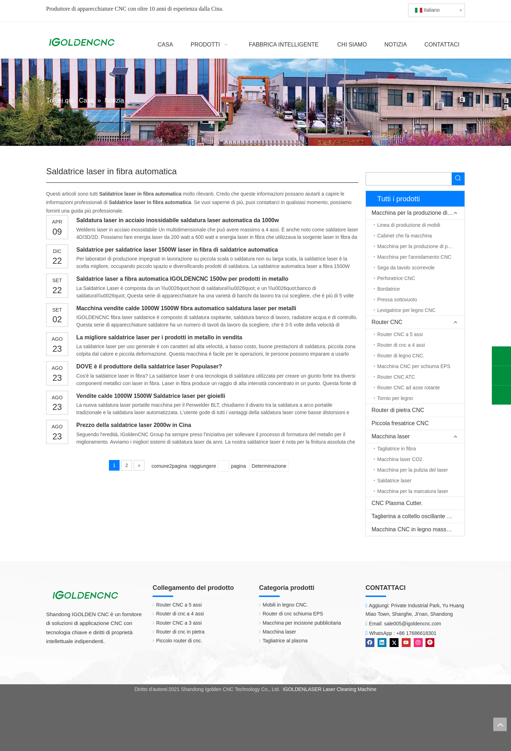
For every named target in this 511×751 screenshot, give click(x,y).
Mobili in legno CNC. (285, 605)
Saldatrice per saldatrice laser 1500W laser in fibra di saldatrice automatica (177, 250)
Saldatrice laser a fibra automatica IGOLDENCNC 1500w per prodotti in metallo (182, 279)
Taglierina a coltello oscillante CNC (415, 516)
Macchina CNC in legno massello (413, 529)
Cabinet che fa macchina (404, 236)
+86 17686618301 (416, 633)
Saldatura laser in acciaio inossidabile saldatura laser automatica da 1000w (177, 220)
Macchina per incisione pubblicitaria (302, 623)
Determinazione (269, 466)
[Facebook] (370, 642)
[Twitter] (394, 642)
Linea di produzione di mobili (408, 225)
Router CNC (387, 322)
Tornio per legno (395, 398)
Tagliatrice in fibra (396, 448)
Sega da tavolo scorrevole (406, 267)
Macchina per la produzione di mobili (418, 213)
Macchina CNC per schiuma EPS (413, 366)
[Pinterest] (429, 642)
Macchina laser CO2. (400, 459)
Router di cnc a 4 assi (401, 345)
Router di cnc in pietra (180, 632)
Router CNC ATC (396, 377)
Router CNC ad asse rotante (408, 387)
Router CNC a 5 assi (400, 334)
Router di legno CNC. (400, 355)
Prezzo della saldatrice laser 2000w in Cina (133, 425)
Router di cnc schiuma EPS (293, 613)
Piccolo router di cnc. (179, 640)
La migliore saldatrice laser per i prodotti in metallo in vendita (159, 337)
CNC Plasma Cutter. (397, 503)
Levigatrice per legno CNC (406, 310)
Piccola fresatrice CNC (400, 423)
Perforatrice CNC (396, 278)
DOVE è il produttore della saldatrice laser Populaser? (149, 366)
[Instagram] (418, 642)
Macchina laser (391, 436)
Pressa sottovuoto (397, 299)
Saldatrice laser (394, 480)
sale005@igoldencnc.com (412, 623)
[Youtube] (406, 642)
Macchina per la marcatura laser (412, 491)
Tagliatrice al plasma (285, 640)
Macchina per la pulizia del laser (412, 470)
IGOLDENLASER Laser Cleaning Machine (330, 689)
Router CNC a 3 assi (179, 623)
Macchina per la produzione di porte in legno (421, 246)
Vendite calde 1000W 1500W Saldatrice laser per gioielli (150, 396)
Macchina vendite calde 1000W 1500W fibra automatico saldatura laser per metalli (186, 308)
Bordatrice (388, 289)
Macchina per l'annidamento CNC (414, 257)
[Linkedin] (382, 642)
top (500, 724)
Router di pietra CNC (398, 410)
